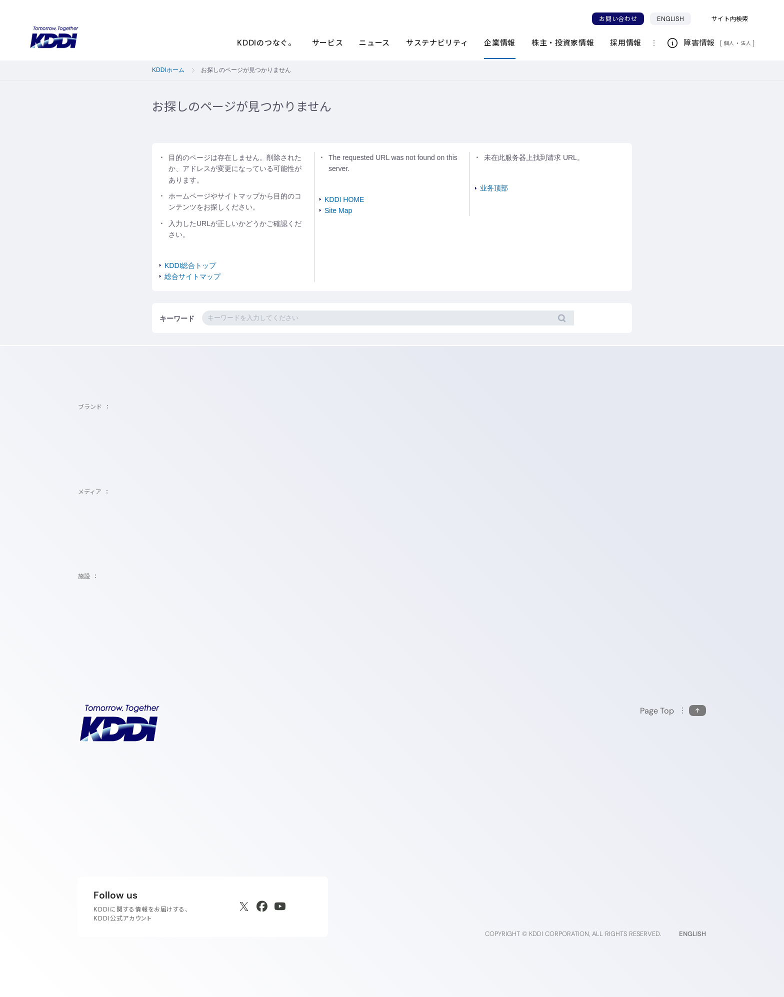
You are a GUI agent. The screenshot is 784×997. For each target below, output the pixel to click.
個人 (729, 43)
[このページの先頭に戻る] (673, 711)
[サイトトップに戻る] (54, 37)
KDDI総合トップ (190, 266)
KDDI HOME (344, 200)
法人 (746, 43)
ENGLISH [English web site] (692, 934)
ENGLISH (674, 18)
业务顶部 (494, 188)
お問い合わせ (618, 18)
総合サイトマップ (192, 276)
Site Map (338, 210)
